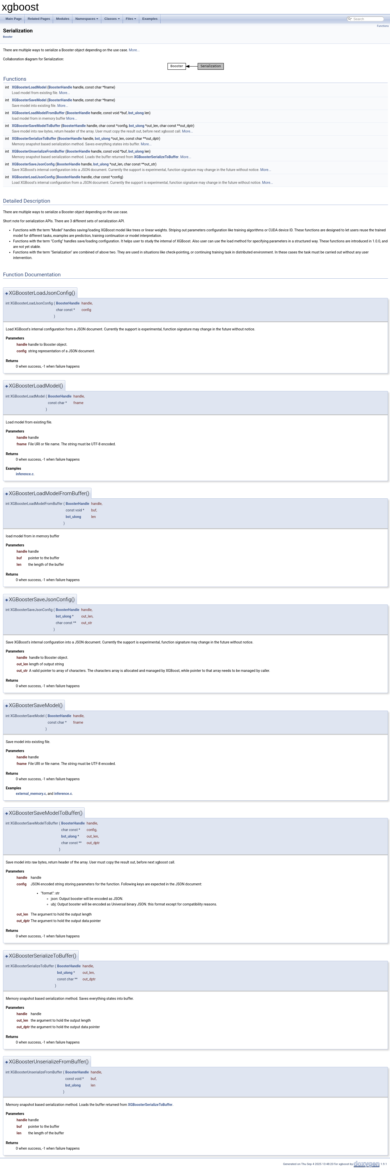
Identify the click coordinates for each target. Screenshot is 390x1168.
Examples (150, 19)
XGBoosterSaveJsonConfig (33, 164)
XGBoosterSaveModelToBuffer (36, 126)
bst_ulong (136, 113)
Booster (8, 36)
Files (131, 19)
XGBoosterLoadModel (29, 87)
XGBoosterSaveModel (29, 100)
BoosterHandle (60, 87)
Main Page (14, 19)
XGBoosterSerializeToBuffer (34, 139)
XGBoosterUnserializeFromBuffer (38, 151)
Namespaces (87, 19)
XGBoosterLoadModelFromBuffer (38, 113)
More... (134, 50)
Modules (62, 19)
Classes (112, 19)
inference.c (25, 474)
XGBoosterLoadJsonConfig (33, 177)
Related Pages (39, 19)
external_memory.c (31, 794)
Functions (383, 26)
